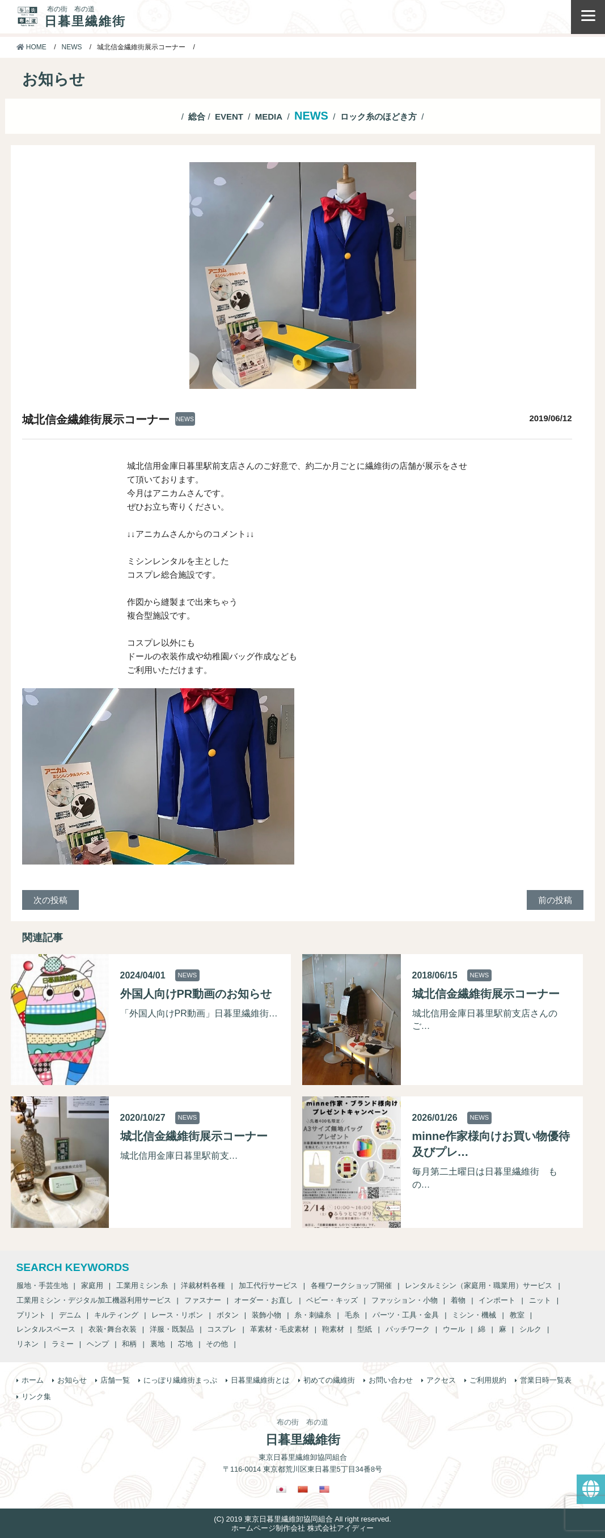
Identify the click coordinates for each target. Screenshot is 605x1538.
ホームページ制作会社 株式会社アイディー (302, 1528)
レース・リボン (177, 1315)
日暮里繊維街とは (260, 1380)
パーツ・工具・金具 (406, 1315)
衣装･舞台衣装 (112, 1329)
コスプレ (221, 1329)
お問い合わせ (391, 1380)
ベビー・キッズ (332, 1300)
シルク (530, 1329)
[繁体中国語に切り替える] (303, 1489)
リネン (27, 1344)
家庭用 (92, 1285)
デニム (70, 1315)
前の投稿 (555, 900)
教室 (517, 1315)
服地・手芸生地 (42, 1285)
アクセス (441, 1380)
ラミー (63, 1344)
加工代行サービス (268, 1285)
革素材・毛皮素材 (279, 1329)
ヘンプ (98, 1344)
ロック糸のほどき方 (378, 116)
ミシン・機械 (474, 1315)
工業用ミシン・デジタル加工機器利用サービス (93, 1300)
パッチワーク (408, 1329)
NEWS (72, 47)
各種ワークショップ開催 (351, 1285)
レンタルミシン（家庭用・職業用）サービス (478, 1285)
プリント (31, 1315)
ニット (540, 1300)
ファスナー (202, 1300)
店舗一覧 (115, 1380)
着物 (458, 1300)
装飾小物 (266, 1315)
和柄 (129, 1344)
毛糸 (352, 1315)
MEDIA (268, 116)
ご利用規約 (487, 1380)
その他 (217, 1344)
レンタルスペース (45, 1329)
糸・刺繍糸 (312, 1315)
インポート (497, 1300)
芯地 (185, 1344)
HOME (31, 47)
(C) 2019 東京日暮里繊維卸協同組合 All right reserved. (302, 1519)
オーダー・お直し (263, 1300)
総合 (196, 116)
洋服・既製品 (172, 1329)
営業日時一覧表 (546, 1380)
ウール (454, 1329)
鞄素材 (333, 1329)
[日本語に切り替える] (281, 1489)
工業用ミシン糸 (142, 1285)
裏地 (157, 1344)
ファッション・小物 (404, 1300)
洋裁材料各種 (203, 1285)
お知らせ (72, 1380)
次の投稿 (50, 900)
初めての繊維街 (329, 1380)
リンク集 (36, 1396)
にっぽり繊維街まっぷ (180, 1380)
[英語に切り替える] (324, 1489)
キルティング (116, 1315)
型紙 (364, 1329)
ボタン (228, 1315)
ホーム (33, 1380)
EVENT (229, 116)
